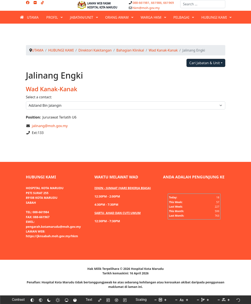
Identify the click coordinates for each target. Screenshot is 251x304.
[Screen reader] (116, 299)
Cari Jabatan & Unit (204, 63)
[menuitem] (29, 17)
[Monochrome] (40, 299)
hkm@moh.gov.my (146, 8)
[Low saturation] (66, 299)
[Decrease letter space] (218, 299)
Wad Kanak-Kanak (51, 89)
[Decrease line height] (198, 299)
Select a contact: (39, 97)
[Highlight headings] (108, 299)
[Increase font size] (187, 299)
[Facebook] (27, 2)
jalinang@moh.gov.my (50, 125)
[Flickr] (35, 2)
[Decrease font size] (176, 299)
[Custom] (42, 2)
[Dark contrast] (49, 299)
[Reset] (238, 299)
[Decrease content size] (155, 299)
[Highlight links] (99, 299)
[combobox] (202, 4)
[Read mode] (124, 299)
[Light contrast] (57, 299)
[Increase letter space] (228, 299)
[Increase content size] (165, 299)
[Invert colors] (32, 299)
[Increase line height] (207, 299)
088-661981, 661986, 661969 (153, 3)
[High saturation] (75, 299)
